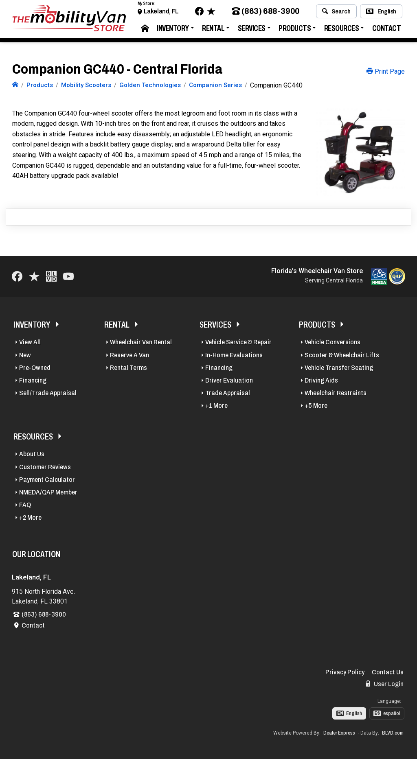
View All (30, 342)
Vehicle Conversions (332, 342)
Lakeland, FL (161, 13)
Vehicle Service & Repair (238, 342)
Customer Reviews (45, 467)
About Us (31, 454)
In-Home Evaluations (234, 355)
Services (252, 30)
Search (336, 13)
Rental (213, 30)
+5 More (316, 405)
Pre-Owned (34, 367)
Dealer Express (339, 733)
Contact (386, 30)
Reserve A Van (129, 355)
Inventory (173, 30)
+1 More (216, 405)
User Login (385, 683)
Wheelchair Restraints (336, 392)
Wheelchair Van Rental (141, 342)
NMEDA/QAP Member (48, 492)
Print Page (386, 71)
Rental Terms (128, 367)
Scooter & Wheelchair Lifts (342, 355)
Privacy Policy (344, 672)
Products (295, 30)
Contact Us (388, 672)
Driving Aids (321, 380)
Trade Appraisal (227, 392)
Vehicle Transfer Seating (339, 367)
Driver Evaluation (229, 380)
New (25, 355)
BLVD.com (393, 733)
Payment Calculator (47, 479)
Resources (341, 30)
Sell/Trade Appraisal (48, 392)
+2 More (30, 517)
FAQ (25, 504)
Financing (32, 380)
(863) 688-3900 (266, 13)
